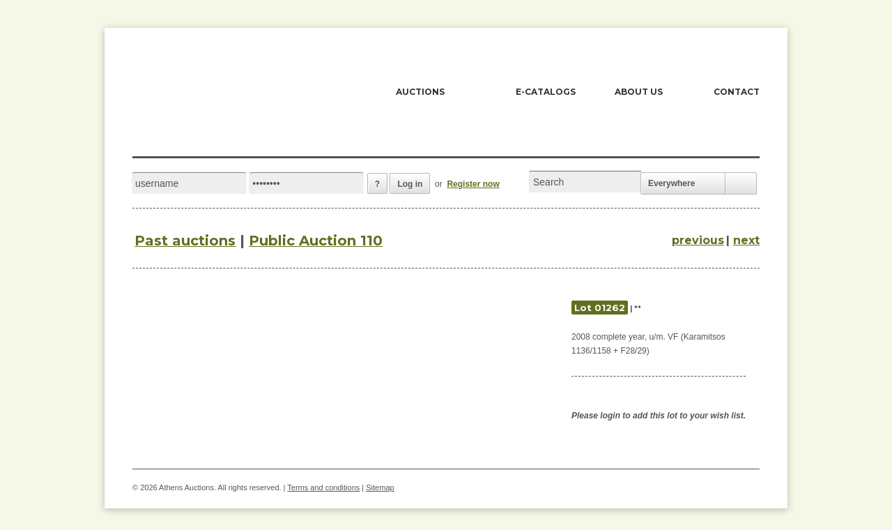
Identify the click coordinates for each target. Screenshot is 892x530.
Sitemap (380, 487)
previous (698, 240)
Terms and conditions (323, 487)
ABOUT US (639, 91)
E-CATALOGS (546, 91)
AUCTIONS (420, 91)
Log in (409, 184)
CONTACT (737, 91)
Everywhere (671, 183)
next (746, 240)
